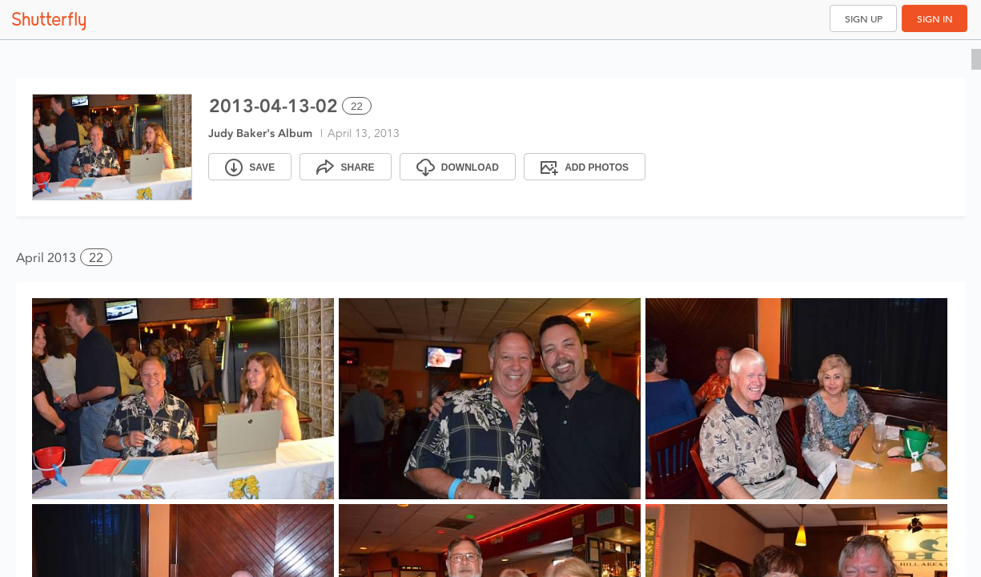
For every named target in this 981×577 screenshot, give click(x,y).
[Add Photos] (584, 166)
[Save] (249, 166)
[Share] (345, 166)
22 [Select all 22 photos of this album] (357, 106)
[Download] (458, 166)
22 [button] (96, 257)
